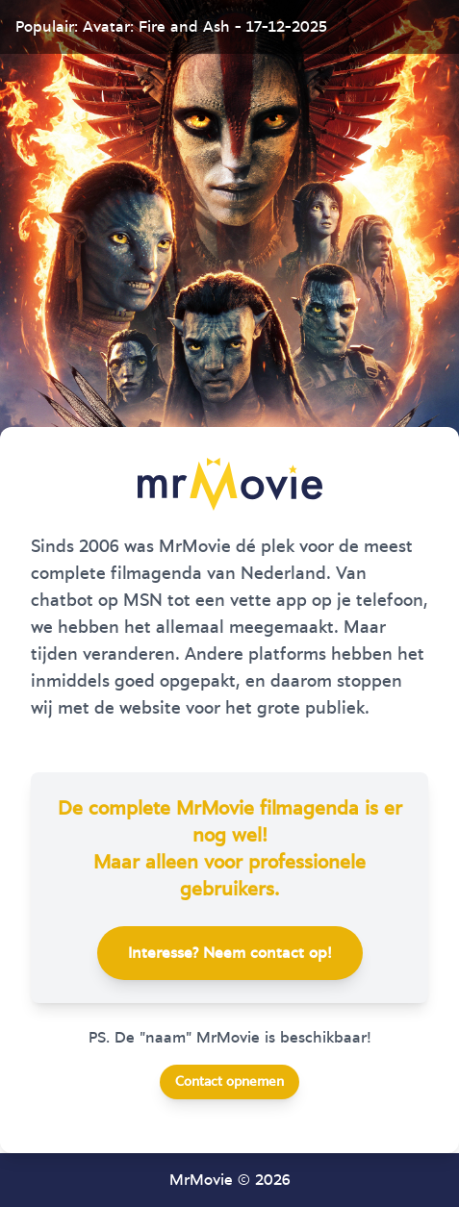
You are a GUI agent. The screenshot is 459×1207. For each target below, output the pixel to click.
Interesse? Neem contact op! (230, 953)
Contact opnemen (229, 1082)
